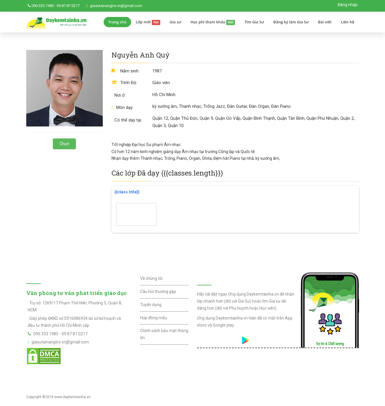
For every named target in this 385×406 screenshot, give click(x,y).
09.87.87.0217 (68, 6)
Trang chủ (117, 22)
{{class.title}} (127, 192)
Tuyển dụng (150, 304)
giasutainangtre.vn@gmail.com (116, 6)
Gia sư (175, 22)
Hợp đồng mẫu (153, 317)
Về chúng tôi (151, 278)
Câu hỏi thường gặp (158, 291)
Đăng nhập (348, 4)
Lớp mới (148, 22)
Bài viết (325, 22)
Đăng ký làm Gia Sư (291, 22)
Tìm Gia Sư (254, 22)
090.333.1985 (43, 6)
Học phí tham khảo (213, 22)
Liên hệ (347, 22)
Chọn (64, 143)
